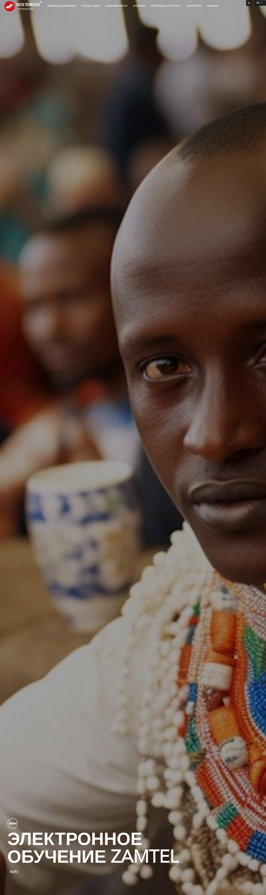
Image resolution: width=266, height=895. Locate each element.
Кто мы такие (90, 6)
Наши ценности (116, 6)
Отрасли (139, 6)
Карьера (213, 6)
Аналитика (193, 6)
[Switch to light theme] (249, 3)
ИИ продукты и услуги (165, 6)
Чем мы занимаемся (61, 6)
